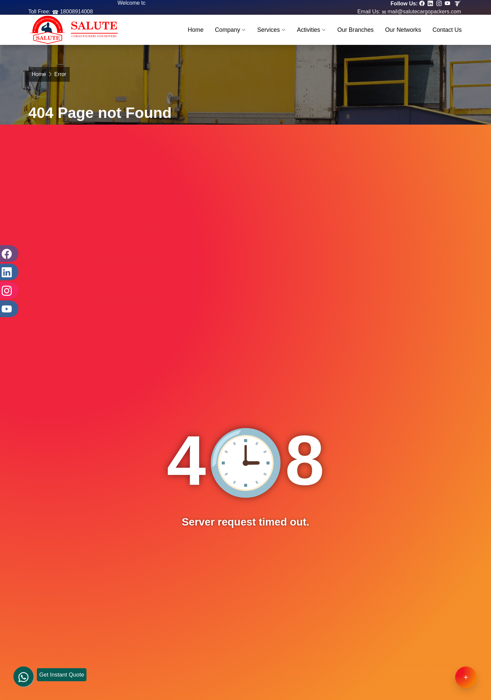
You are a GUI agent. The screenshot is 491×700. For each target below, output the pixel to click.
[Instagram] (8, 290)
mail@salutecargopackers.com (423, 11)
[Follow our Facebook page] (422, 3)
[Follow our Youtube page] (448, 3)
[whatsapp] (23, 670)
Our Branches (355, 29)
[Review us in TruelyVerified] (458, 3)
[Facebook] (8, 253)
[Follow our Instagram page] (439, 3)
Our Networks (403, 29)
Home (195, 29)
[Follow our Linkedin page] (431, 3)
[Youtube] (8, 308)
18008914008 (76, 11)
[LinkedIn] (8, 272)
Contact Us (447, 29)
